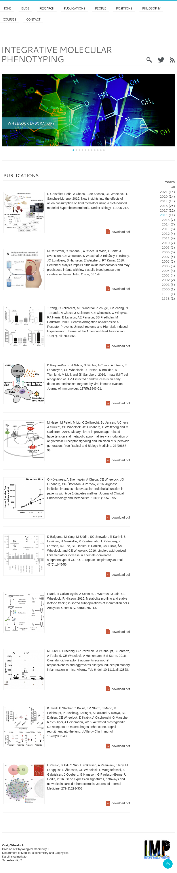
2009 (166, 247)
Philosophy (151, 8)
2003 (166, 275)
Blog (25, 8)
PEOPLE (100, 8)
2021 (164, 192)
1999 (166, 294)
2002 (166, 280)
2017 (164, 210)
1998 (166, 298)
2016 (164, 215)
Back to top (168, 864)
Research (46, 8)
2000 (166, 289)
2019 (164, 201)
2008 (166, 252)
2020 (164, 196)
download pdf (121, 232)
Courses (9, 19)
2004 (166, 271)
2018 (164, 206)
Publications (74, 8)
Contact (33, 19)
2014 (166, 224)
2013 (166, 229)
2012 (166, 233)
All (173, 187)
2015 (166, 220)
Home (7, 8)
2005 (166, 266)
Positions (124, 8)
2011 (166, 238)
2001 (166, 284)
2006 (166, 261)
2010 (166, 243)
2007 (166, 257)
